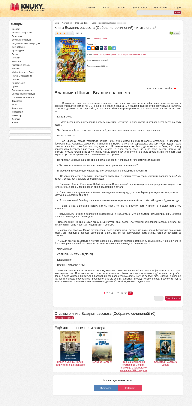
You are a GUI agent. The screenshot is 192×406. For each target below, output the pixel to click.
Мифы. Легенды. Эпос (23, 72)
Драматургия (18, 50)
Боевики (16, 29)
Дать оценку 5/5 (71, 33)
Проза (15, 86)
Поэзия (15, 79)
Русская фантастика (111, 54)
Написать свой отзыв (64, 318)
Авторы (121, 7)
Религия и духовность (22, 90)
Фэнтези (16, 119)
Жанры (106, 7)
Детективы (17, 36)
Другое (15, 54)
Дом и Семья (18, 47)
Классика (16, 61)
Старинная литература (23, 97)
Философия (17, 112)
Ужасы (15, 104)
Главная (91, 7)
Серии (177, 7)
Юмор (15, 122)
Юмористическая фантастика (133, 54)
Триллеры (17, 101)
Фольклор (16, 115)
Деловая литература (22, 32)
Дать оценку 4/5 (67, 33)
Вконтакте (105, 388)
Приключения (18, 83)
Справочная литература (23, 94)
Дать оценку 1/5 (57, 33)
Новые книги (160, 7)
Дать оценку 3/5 (64, 33)
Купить (176, 33)
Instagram (130, 388)
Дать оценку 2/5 (61, 33)
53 (118, 293)
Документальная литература (26, 43)
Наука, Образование (22, 76)
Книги (57, 23)
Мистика (16, 68)
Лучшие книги (139, 7)
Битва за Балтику (102, 362)
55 (125, 293)
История (16, 58)
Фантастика (17, 108)
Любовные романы (21, 65)
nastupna (130, 293)
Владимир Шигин (82, 23)
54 (122, 293)
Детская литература (21, 40)
